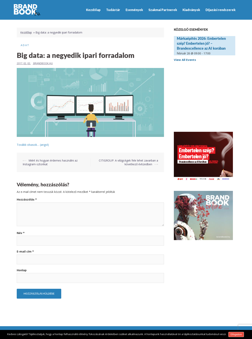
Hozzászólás (27, 199)
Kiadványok (191, 10)
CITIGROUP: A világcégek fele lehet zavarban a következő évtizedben (128, 162)
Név (21, 233)
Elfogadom (236, 334)
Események (134, 10)
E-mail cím (25, 251)
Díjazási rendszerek (220, 10)
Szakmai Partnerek (162, 10)
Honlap (22, 270)
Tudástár (113, 10)
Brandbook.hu (43, 63)
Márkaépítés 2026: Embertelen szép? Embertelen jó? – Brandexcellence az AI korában (201, 43)
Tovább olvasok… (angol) (33, 145)
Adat (25, 45)
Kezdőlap (93, 10)
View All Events (185, 60)
